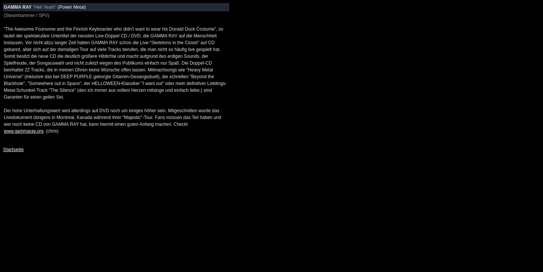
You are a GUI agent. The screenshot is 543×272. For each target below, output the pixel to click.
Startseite (13, 149)
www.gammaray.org (23, 131)
